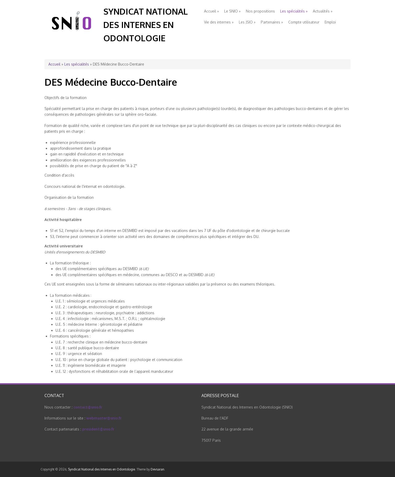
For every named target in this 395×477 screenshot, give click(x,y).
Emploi (330, 22)
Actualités (322, 11)
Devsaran (157, 469)
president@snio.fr (98, 429)
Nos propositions (260, 11)
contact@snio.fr (88, 407)
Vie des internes (219, 22)
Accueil (211, 11)
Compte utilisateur (303, 22)
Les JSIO (247, 22)
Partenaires (272, 22)
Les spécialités (294, 11)
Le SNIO (232, 11)
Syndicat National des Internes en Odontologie (145, 24)
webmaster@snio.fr (104, 418)
